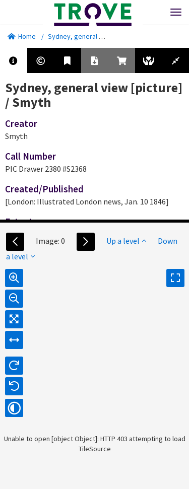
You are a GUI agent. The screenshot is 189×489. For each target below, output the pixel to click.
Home (22, 36)
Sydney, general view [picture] (94, 36)
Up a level (126, 241)
